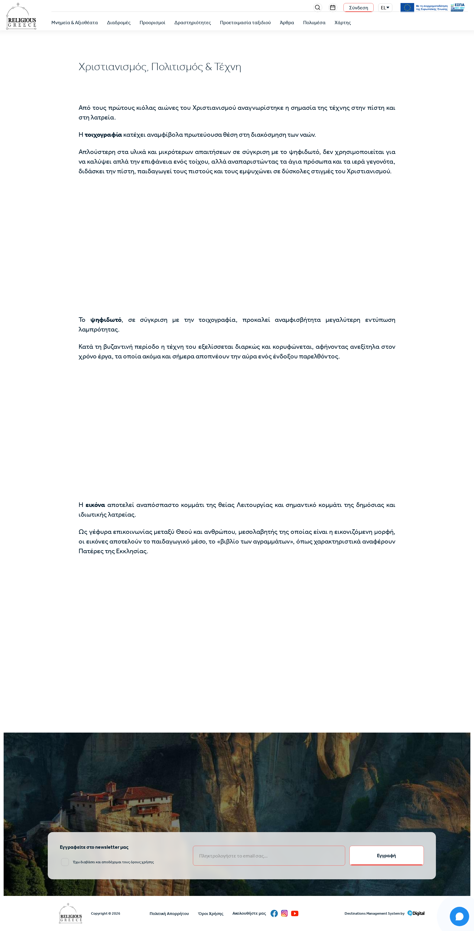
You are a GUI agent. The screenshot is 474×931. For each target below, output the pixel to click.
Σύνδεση (358, 8)
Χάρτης (343, 22)
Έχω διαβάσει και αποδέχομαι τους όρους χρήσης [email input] (113, 862)
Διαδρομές (119, 22)
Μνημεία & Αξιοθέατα (74, 22)
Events (333, 7)
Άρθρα (287, 22)
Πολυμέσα (314, 22)
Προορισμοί (152, 22)
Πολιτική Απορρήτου (169, 913)
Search (317, 7)
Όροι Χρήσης (210, 913)
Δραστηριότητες (192, 22)
